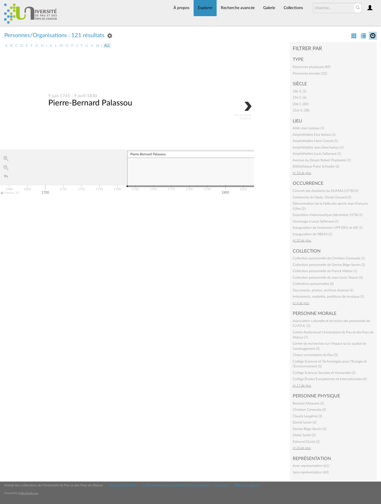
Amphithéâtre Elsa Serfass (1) (314, 134)
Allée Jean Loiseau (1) (308, 128)
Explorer (205, 8)
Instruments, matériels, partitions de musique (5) (328, 296)
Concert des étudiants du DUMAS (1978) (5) (325, 190)
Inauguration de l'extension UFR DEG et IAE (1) (328, 227)
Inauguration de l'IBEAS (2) (312, 234)
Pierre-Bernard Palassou (90, 103)
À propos (181, 8)
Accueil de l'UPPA (123, 485)
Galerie (269, 8)
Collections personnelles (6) (313, 283)
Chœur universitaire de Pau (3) (315, 355)
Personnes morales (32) (310, 73)
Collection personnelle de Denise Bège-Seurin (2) (329, 264)
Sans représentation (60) (310, 472)
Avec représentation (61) (311, 465)
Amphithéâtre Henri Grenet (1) (315, 141)
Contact (221, 485)
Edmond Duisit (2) (306, 441)
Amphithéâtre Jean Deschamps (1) (318, 147)
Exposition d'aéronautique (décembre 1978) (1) (328, 215)
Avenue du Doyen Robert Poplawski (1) (322, 160)
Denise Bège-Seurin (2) (309, 429)
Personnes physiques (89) (311, 67)
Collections (293, 8)
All (107, 45)
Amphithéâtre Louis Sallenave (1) (317, 153)
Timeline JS (10, 193)
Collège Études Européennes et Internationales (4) (330, 379)
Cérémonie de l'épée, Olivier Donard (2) (322, 197)
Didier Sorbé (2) (304, 435)
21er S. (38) (301, 110)
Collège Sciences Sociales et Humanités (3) (324, 372)
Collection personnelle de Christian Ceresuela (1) (329, 258)
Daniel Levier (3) (304, 422)
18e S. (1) (299, 91)
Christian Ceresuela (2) (309, 409)
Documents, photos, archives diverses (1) (323, 290)
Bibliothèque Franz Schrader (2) (316, 166)
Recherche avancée (238, 8)
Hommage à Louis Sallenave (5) (315, 221)
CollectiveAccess (28, 493)
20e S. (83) (300, 104)
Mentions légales (246, 485)
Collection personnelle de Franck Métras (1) (325, 271)
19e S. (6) (299, 97)
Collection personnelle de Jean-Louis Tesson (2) (328, 277)
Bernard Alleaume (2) (308, 403)
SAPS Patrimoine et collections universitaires (176, 485)
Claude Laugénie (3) (307, 416)
